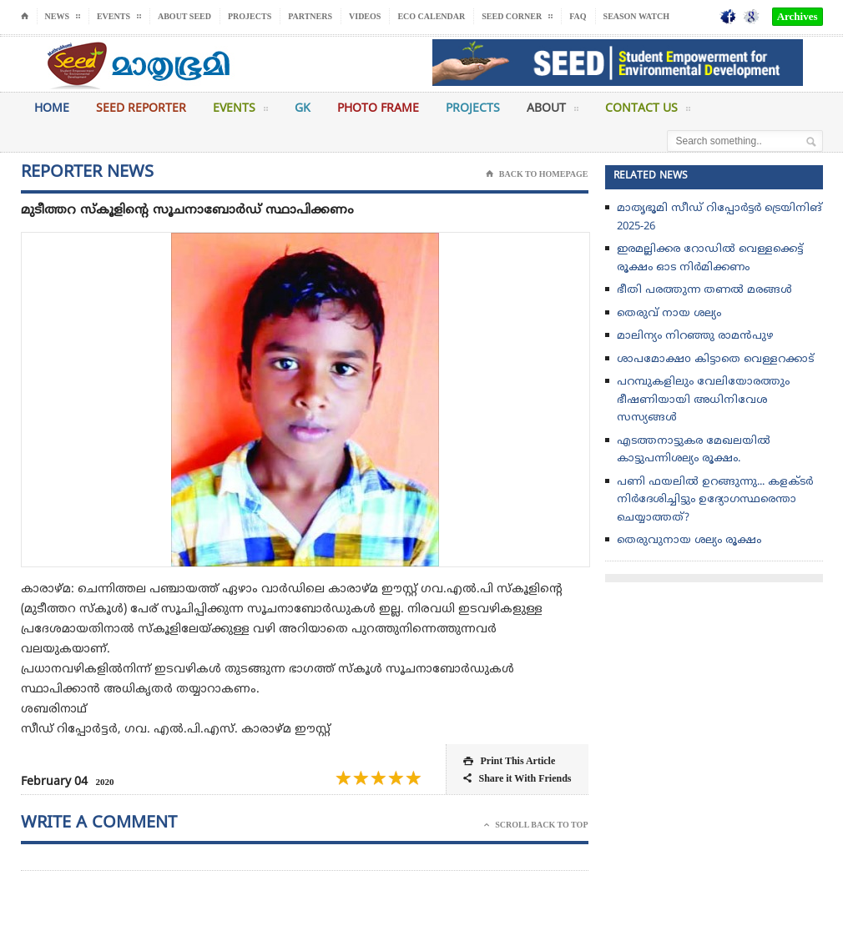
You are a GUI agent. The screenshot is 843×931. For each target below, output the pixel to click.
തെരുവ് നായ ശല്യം (669, 313)
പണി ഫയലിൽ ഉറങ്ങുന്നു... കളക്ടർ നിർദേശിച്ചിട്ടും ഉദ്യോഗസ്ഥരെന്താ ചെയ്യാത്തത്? (715, 500)
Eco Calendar (431, 16)
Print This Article (509, 761)
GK (302, 109)
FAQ (577, 16)
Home (51, 109)
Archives (797, 16)
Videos (365, 16)
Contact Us (647, 112)
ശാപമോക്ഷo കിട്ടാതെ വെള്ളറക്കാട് (715, 359)
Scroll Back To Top (536, 825)
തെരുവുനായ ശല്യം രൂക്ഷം (689, 540)
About (552, 112)
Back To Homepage (537, 174)
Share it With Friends (517, 779)
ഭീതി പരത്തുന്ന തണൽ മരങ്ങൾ (704, 290)
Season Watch (636, 16)
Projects (249, 16)
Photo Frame (378, 109)
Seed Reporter (141, 109)
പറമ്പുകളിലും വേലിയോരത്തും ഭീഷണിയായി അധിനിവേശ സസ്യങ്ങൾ (703, 400)
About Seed (184, 16)
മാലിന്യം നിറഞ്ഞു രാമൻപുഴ (695, 336)
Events (240, 112)
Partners (310, 16)
